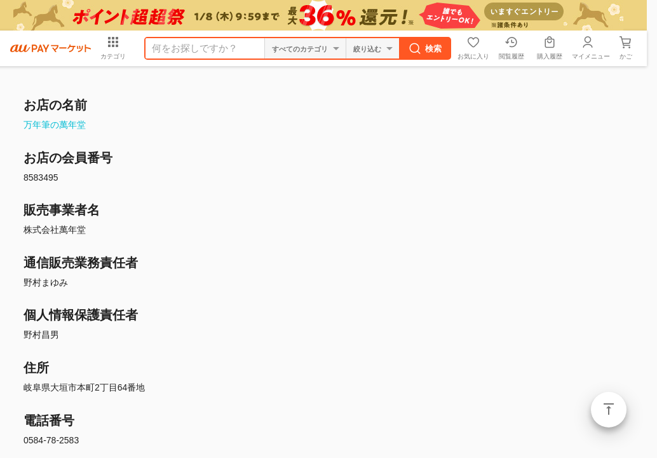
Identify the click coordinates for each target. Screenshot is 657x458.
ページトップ (609, 409)
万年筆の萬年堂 (55, 125)
